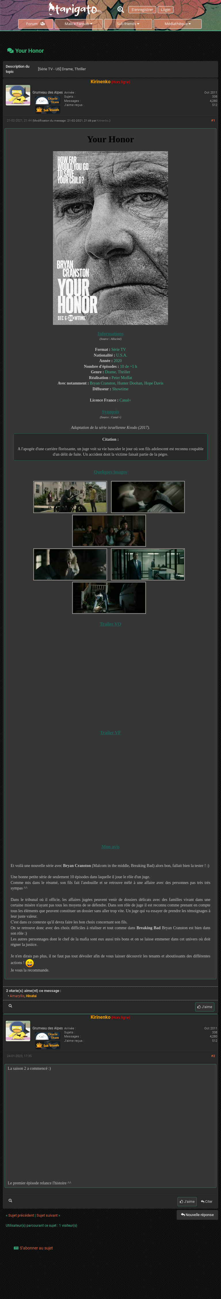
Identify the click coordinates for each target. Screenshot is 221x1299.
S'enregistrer (142, 9)
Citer (206, 1202)
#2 (213, 1056)
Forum (35, 23)
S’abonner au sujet (36, 1248)
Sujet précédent (21, 1215)
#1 (213, 120)
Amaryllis (17, 996)
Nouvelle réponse (197, 1215)
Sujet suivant (47, 1215)
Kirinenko (102, 120)
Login (165, 9)
